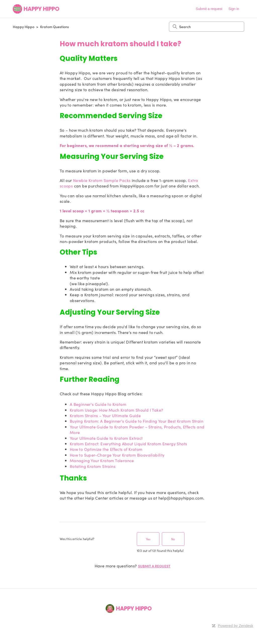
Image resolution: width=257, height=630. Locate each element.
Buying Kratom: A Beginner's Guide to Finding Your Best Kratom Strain (136, 421)
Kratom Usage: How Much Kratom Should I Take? (116, 410)
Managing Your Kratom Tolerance (102, 460)
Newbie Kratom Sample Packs (102, 180)
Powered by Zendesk (235, 625)
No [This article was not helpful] (173, 539)
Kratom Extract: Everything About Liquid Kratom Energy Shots (128, 443)
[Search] (206, 27)
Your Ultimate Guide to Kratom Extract (106, 438)
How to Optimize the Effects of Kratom (106, 449)
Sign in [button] (233, 9)
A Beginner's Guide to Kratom (98, 404)
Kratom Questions (54, 26)
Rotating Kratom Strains (92, 466)
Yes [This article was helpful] (148, 539)
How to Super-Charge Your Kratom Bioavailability (117, 455)
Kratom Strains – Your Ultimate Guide (105, 415)
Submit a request (209, 9)
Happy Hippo (23, 26)
